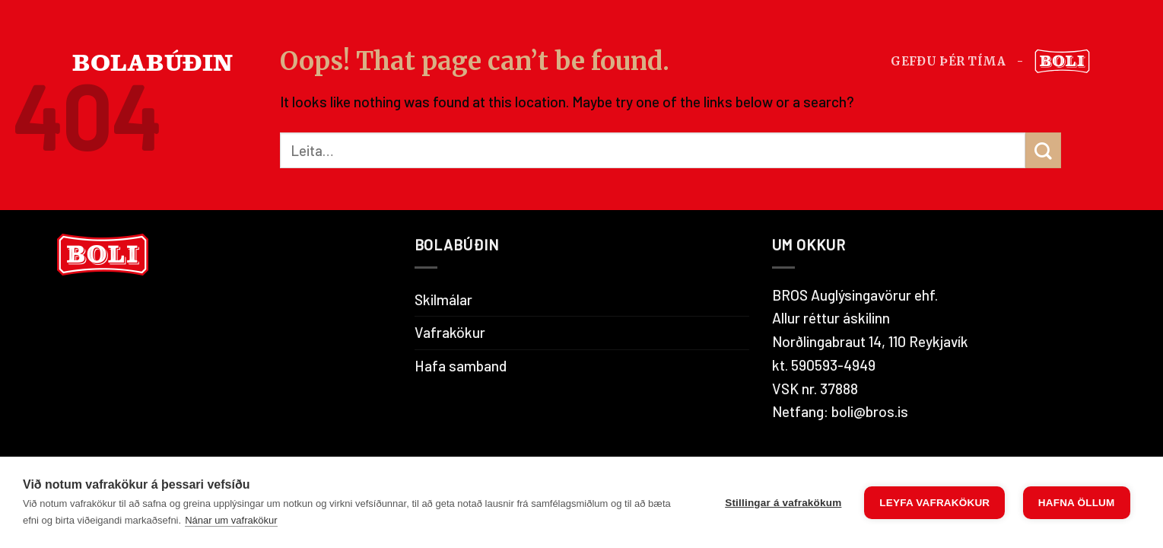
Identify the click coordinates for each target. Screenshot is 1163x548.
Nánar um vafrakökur (231, 520)
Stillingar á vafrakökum (783, 502)
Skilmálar (443, 299)
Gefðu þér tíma (948, 61)
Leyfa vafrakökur (934, 502)
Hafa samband (461, 365)
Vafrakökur (450, 332)
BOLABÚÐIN (152, 61)
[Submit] (1043, 150)
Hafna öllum (1076, 502)
